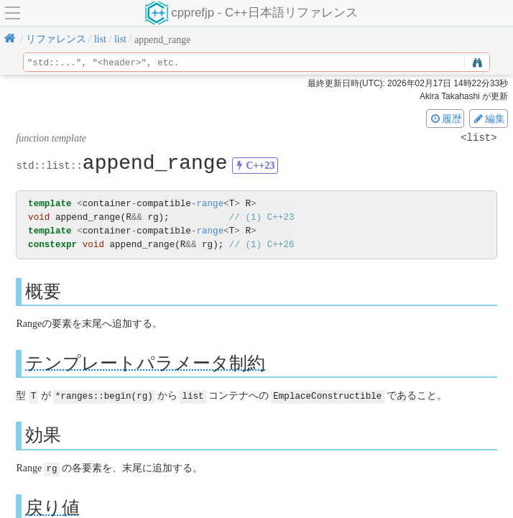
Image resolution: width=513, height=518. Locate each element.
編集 (488, 118)
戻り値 (52, 506)
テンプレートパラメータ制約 (145, 362)
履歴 (445, 118)
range (209, 204)
